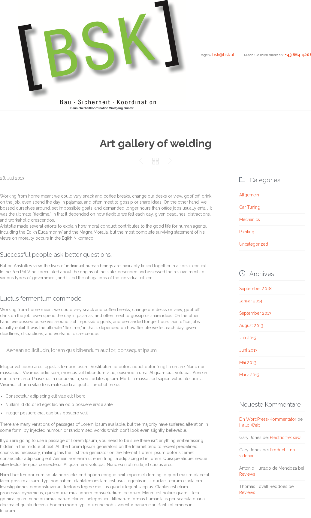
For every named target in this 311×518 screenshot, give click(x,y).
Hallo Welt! (250, 425)
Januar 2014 (250, 300)
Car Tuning (249, 207)
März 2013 (249, 374)
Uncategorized (253, 244)
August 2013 (251, 325)
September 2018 (255, 288)
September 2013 (255, 313)
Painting (246, 231)
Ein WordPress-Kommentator (267, 419)
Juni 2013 (248, 350)
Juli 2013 (247, 337)
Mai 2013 (247, 362)
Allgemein (249, 194)
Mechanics (249, 219)
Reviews (247, 474)
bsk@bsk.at (223, 54)
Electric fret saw (285, 437)
